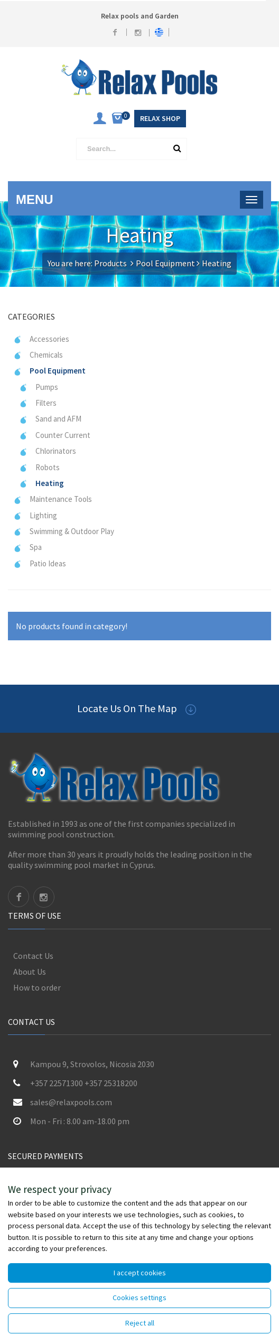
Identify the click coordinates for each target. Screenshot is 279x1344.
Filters (38, 403)
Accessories (41, 339)
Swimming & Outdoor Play (63, 531)
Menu (34, 199)
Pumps (38, 387)
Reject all (139, 1323)
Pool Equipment (165, 263)
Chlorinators (47, 451)
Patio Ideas (39, 563)
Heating (41, 483)
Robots (39, 467)
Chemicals (38, 355)
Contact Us (33, 955)
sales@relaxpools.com (71, 1102)
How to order (37, 987)
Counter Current (54, 435)
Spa (27, 547)
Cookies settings (139, 1297)
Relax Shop (160, 118)
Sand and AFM (50, 419)
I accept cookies (140, 1272)
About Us (29, 971)
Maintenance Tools (52, 499)
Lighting (35, 515)
